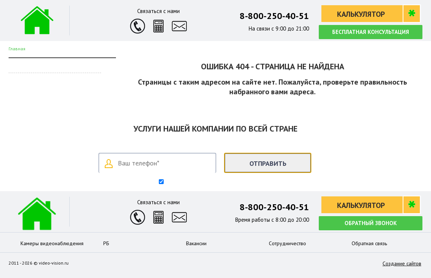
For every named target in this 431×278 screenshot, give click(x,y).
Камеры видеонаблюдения (52, 243)
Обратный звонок (371, 223)
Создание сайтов (402, 263)
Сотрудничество (287, 243)
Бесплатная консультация (370, 31)
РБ (106, 243)
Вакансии (196, 243)
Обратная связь (369, 243)
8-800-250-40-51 (274, 16)
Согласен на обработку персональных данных (219, 182)
